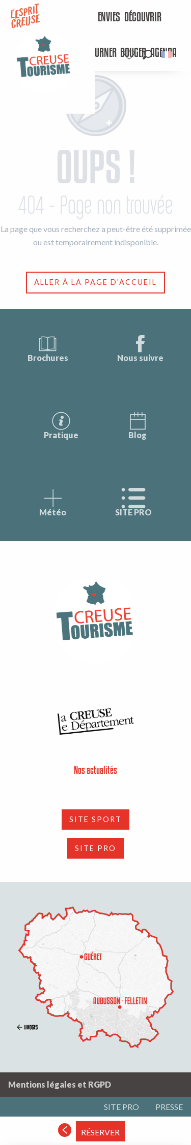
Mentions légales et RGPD (59, 1084)
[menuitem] (101, 18)
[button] (147, 54)
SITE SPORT (95, 819)
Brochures (48, 348)
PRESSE (169, 1106)
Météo (52, 502)
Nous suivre (140, 348)
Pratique (61, 425)
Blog (137, 425)
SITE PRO (133, 502)
